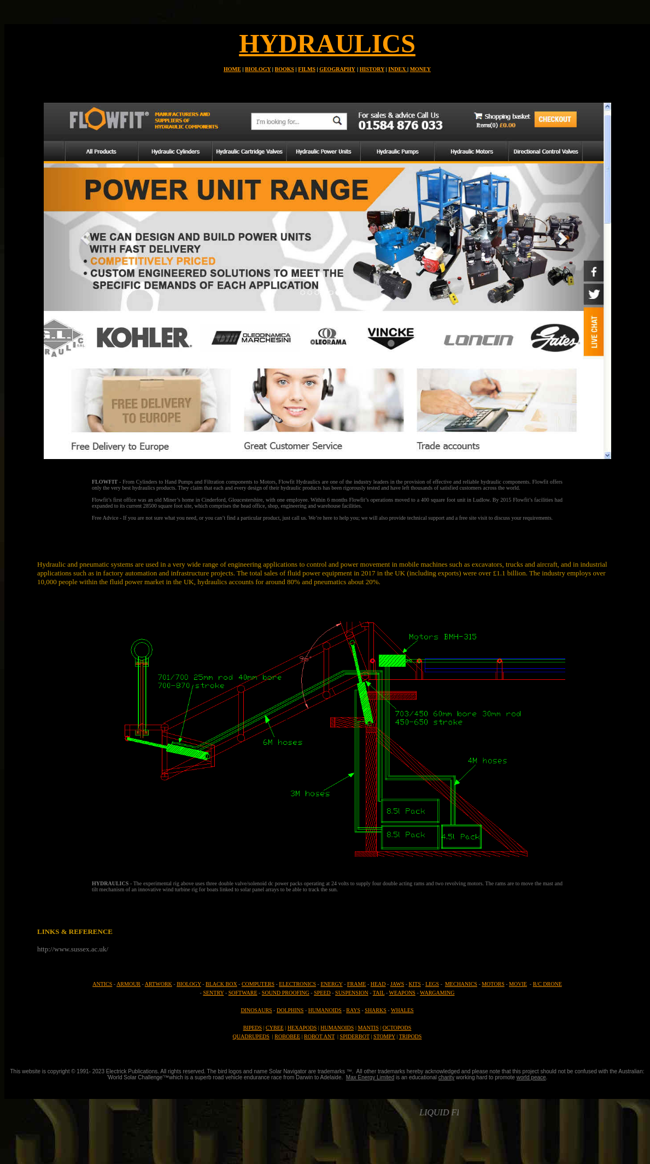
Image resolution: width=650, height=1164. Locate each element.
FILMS (306, 69)
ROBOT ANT (319, 1036)
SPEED (322, 993)
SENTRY (213, 993)
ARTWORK (158, 984)
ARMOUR (128, 984)
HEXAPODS (302, 1028)
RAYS (353, 1010)
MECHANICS (461, 984)
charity (446, 1077)
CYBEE (275, 1028)
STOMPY (384, 1036)
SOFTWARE (243, 993)
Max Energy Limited (370, 1077)
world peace (531, 1077)
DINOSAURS (256, 1010)
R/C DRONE (547, 984)
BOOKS (285, 69)
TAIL (379, 993)
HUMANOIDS (325, 1010)
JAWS (397, 984)
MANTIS (368, 1028)
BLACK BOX (221, 984)
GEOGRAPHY (337, 69)
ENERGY (331, 984)
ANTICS (102, 984)
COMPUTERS (258, 984)
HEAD (378, 984)
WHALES (402, 1010)
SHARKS (375, 1010)
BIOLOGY (258, 69)
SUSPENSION (351, 993)
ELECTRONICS (297, 984)
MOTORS (493, 984)
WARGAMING (437, 993)
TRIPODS (410, 1036)
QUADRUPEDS (251, 1036)
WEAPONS (402, 993)
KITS (415, 984)
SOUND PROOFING (285, 993)
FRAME (356, 984)
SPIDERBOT (355, 1036)
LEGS (432, 984)
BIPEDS (252, 1028)
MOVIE (518, 984)
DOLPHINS (290, 1010)
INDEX (397, 69)
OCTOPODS (397, 1028)
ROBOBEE (287, 1036)
